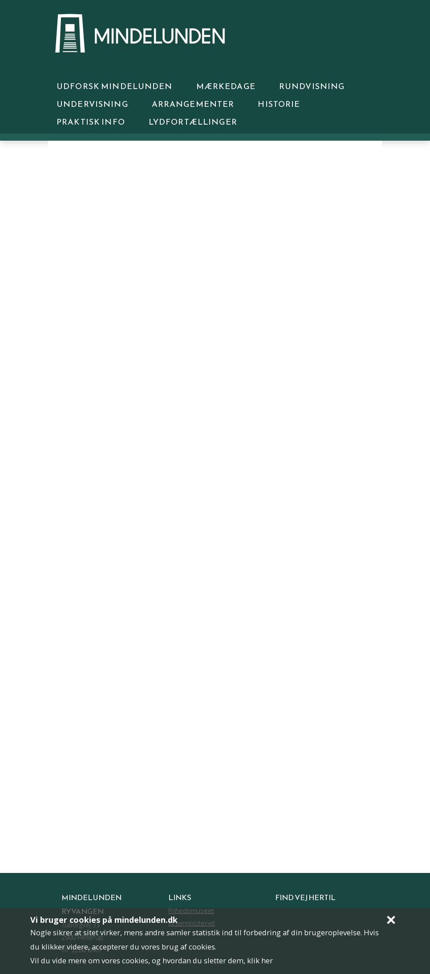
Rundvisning (312, 86)
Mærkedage (226, 86)
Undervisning (92, 104)
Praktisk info (91, 122)
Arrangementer (193, 104)
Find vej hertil (305, 897)
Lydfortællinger (193, 122)
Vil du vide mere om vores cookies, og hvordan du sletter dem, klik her (151, 960)
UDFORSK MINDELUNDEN (115, 86)
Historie (279, 104)
